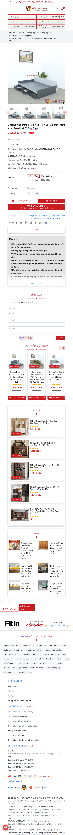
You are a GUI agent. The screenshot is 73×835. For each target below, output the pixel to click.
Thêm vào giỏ (9, 609)
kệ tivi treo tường (58, 654)
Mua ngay (51, 201)
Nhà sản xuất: (14, 140)
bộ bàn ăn (8, 659)
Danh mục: (12, 216)
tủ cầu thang (9, 672)
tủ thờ (58, 659)
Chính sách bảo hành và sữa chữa (22, 726)
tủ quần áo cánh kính (34, 650)
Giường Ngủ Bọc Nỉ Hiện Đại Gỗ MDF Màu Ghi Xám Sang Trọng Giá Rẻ (56, 377)
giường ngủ (9, 645)
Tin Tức (11, 696)
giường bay (41, 645)
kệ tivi (46, 654)
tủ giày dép (44, 663)
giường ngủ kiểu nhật (25, 645)
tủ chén (33, 663)
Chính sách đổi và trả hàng (19, 721)
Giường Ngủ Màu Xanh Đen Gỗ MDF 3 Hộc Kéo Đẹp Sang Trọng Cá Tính (16, 377)
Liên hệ (11, 691)
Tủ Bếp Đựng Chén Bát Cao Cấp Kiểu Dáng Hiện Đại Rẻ (43, 422)
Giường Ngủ (15, 17)
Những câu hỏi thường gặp (19, 701)
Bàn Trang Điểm (44, 17)
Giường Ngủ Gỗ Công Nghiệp (20, 36)
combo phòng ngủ (53, 668)
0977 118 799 (25, 2)
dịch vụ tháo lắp (24, 672)
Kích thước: (12, 178)
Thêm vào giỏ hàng (21, 201)
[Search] (58, 8)
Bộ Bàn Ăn (29, 22)
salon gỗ (65, 645)
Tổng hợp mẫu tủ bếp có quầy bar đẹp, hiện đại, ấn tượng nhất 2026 (56, 589)
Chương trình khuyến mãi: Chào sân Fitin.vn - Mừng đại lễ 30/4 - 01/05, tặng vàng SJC (27, 550)
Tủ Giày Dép (15, 26)
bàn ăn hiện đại (22, 659)
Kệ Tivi (15, 22)
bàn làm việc (57, 663)
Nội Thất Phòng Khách (44, 26)
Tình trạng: (12, 188)
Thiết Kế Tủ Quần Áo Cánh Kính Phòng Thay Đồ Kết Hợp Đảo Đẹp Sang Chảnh (44, 511)
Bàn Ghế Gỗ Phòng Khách (58, 17)
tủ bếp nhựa (22, 663)
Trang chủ (12, 33)
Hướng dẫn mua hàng (17, 731)
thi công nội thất (20, 668)
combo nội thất (36, 668)
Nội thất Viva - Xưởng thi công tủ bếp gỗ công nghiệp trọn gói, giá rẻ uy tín (56, 571)
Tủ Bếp (58, 22)
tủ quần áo (18, 650)
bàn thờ (49, 659)
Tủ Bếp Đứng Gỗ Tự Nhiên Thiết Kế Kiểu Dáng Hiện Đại (44, 466)
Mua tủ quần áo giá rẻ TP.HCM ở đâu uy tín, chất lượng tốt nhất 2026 (56, 548)
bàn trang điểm (10, 654)
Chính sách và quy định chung (20, 712)
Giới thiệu (12, 687)
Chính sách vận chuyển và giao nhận (23, 740)
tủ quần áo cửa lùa (54, 650)
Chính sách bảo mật (16, 735)
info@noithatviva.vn (53, 2)
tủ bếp (66, 659)
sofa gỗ (7, 650)
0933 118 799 (37, 2)
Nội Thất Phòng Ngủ (58, 26)
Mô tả (36, 230)
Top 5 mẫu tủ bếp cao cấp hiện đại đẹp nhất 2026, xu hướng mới (26, 571)
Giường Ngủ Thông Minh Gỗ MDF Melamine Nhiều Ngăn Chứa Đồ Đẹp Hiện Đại (36, 377)
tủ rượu (7, 668)
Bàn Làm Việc (29, 26)
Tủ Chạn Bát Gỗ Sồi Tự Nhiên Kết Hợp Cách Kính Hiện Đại (43, 444)
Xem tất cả (36, 283)
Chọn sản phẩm (17, 398)
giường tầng (54, 645)
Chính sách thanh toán (17, 717)
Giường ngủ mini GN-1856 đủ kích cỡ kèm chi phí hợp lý (37, 261)
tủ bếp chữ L (9, 663)
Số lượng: (12, 194)
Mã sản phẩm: (14, 144)
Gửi (60, 338)
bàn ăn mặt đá (37, 659)
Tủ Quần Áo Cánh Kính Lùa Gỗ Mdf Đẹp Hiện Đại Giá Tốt (44, 488)
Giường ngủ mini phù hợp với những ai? (29, 251)
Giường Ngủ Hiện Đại (51, 219)
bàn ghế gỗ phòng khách (30, 654)
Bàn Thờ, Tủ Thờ (44, 22)
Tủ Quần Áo (29, 17)
